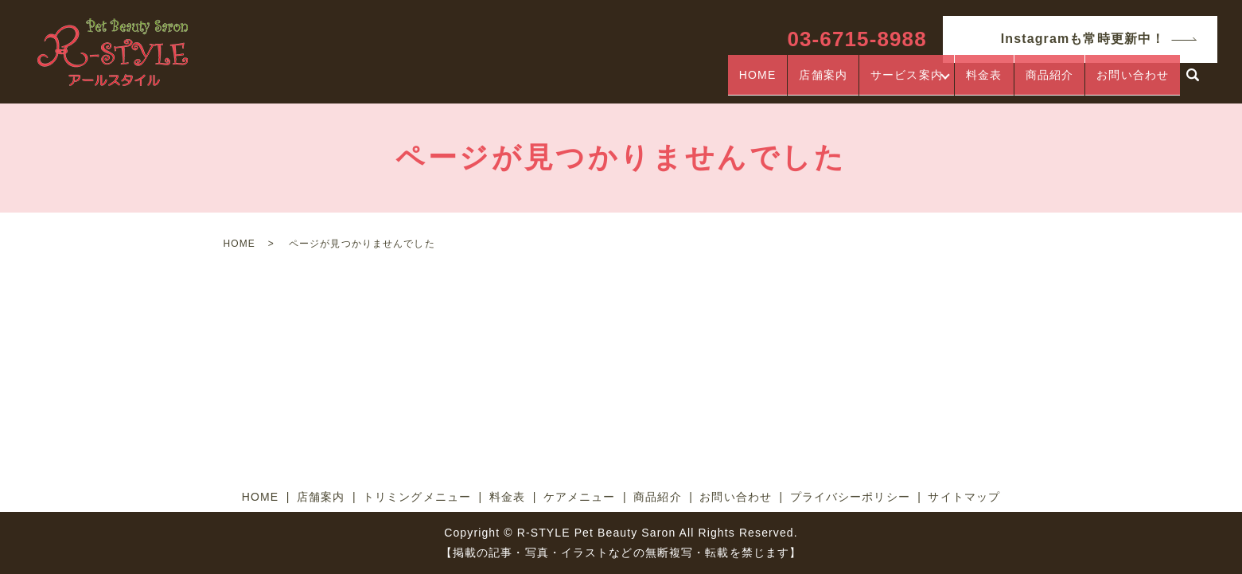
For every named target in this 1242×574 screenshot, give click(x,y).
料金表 (984, 82)
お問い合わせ (1132, 82)
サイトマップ (964, 496)
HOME (752, 82)
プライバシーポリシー (850, 496)
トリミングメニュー (417, 496)
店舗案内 (818, 82)
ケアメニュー (579, 496)
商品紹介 (1049, 82)
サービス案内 (901, 82)
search (1193, 83)
